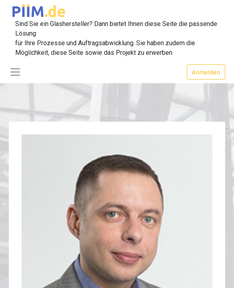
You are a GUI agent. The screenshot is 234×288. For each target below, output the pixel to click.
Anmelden (206, 72)
